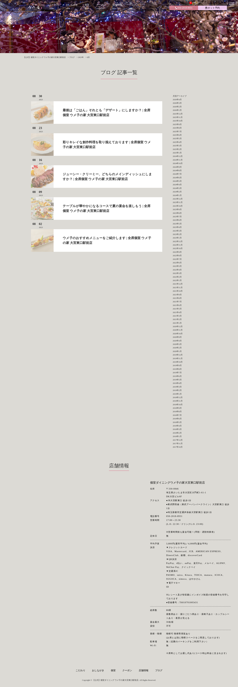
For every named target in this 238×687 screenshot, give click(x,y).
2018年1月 (177, 436)
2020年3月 (177, 344)
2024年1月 (177, 195)
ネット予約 (212, 8)
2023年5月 (177, 224)
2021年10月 (178, 291)
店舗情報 (143, 670)
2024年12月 (178, 156)
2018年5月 (177, 422)
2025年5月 (177, 138)
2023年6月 (177, 220)
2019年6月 (177, 376)
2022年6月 (177, 262)
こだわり (80, 670)
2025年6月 (177, 135)
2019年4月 (177, 383)
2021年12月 (178, 284)
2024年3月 (177, 188)
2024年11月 (178, 160)
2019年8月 (177, 369)
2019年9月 (177, 365)
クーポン (127, 670)
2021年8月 (177, 298)
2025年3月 (177, 145)
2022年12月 (178, 241)
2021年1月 (177, 323)
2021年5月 (177, 309)
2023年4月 (177, 227)
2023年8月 (177, 213)
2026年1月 (177, 110)
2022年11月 (178, 245)
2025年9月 (177, 124)
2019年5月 (177, 380)
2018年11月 (178, 401)
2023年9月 (177, 209)
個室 (113, 670)
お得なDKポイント (198, 3)
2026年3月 (177, 103)
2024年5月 (177, 181)
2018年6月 (177, 418)
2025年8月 (177, 128)
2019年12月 (178, 355)
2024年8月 (177, 170)
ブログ (158, 670)
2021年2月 (177, 319)
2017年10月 (178, 447)
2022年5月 (177, 266)
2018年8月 (177, 411)
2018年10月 (178, 404)
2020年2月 (177, 348)
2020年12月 (178, 326)
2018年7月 (177, 415)
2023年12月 (178, 199)
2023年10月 (178, 206)
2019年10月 (178, 362)
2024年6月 (177, 177)
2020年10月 (178, 333)
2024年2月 (177, 192)
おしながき (98, 670)
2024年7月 (177, 174)
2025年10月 (178, 121)
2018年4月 (177, 426)
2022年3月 (177, 273)
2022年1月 (177, 280)
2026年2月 (177, 107)
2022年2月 (177, 277)
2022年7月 (177, 259)
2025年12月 (178, 114)
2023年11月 (178, 202)
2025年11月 (178, 117)
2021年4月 (177, 312)
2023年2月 (177, 234)
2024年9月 (177, 167)
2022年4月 (177, 270)
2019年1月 (177, 394)
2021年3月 (177, 316)
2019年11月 (178, 358)
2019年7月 (177, 372)
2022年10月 (178, 248)
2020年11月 (178, 330)
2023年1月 (177, 238)
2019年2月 (177, 390)
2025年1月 (177, 153)
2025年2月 (177, 149)
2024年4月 (177, 184)
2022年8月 (177, 255)
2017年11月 (178, 443)
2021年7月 (177, 301)
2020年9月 (177, 337)
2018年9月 (177, 408)
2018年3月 (177, 429)
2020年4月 (177, 341)
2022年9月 (177, 252)
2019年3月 (177, 387)
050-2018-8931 (184, 8)
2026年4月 (177, 99)
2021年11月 (178, 287)
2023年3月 (177, 231)
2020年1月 (177, 351)
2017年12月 (178, 440)
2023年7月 (177, 216)
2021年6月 (177, 305)
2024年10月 (178, 163)
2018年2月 (177, 433)
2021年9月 (177, 294)
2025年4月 (177, 142)
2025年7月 (177, 131)
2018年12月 (178, 397)
